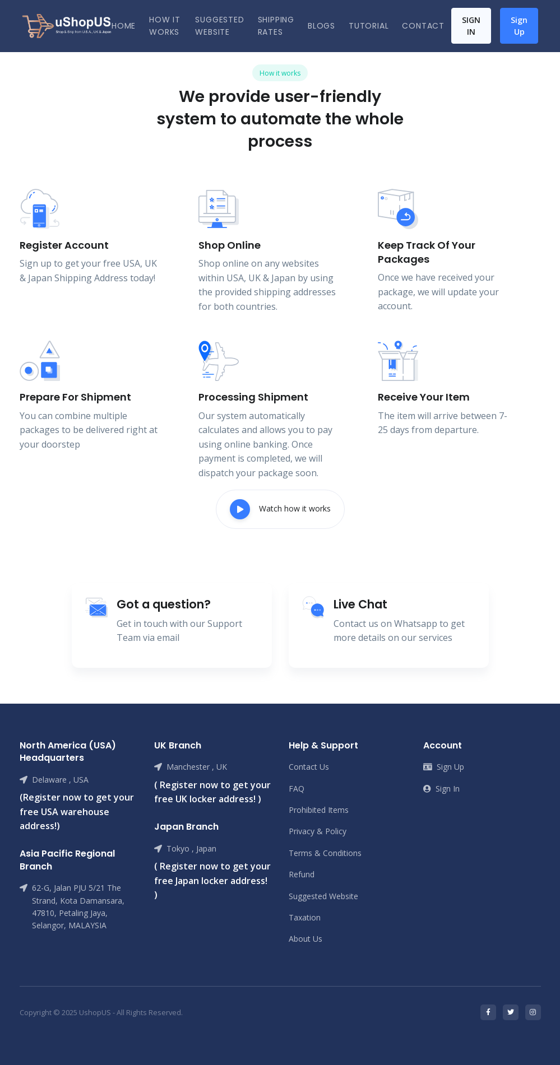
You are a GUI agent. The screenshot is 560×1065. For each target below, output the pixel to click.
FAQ (296, 788)
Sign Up (519, 26)
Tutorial (368, 25)
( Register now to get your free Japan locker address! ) (212, 880)
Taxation (305, 917)
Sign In (471, 26)
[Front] (67, 25)
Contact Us (309, 766)
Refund (301, 874)
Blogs (321, 25)
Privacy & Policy (317, 831)
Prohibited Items (319, 809)
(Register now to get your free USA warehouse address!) (77, 811)
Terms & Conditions (325, 853)
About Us (305, 938)
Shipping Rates (276, 26)
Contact (423, 25)
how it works (165, 26)
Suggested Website (219, 26)
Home (124, 25)
